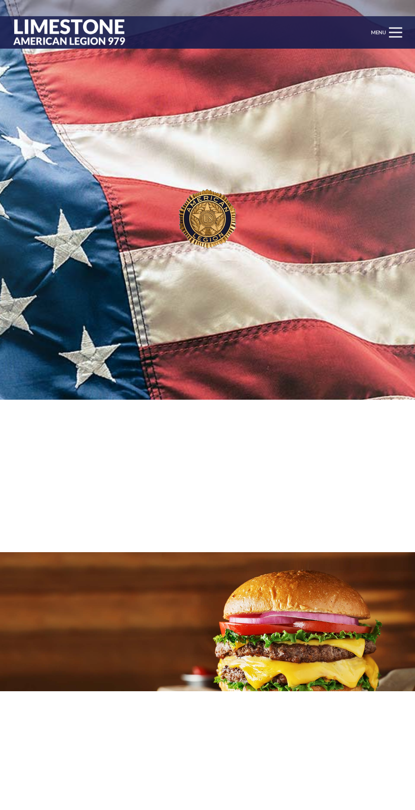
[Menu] (385, 32)
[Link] (67, 32)
